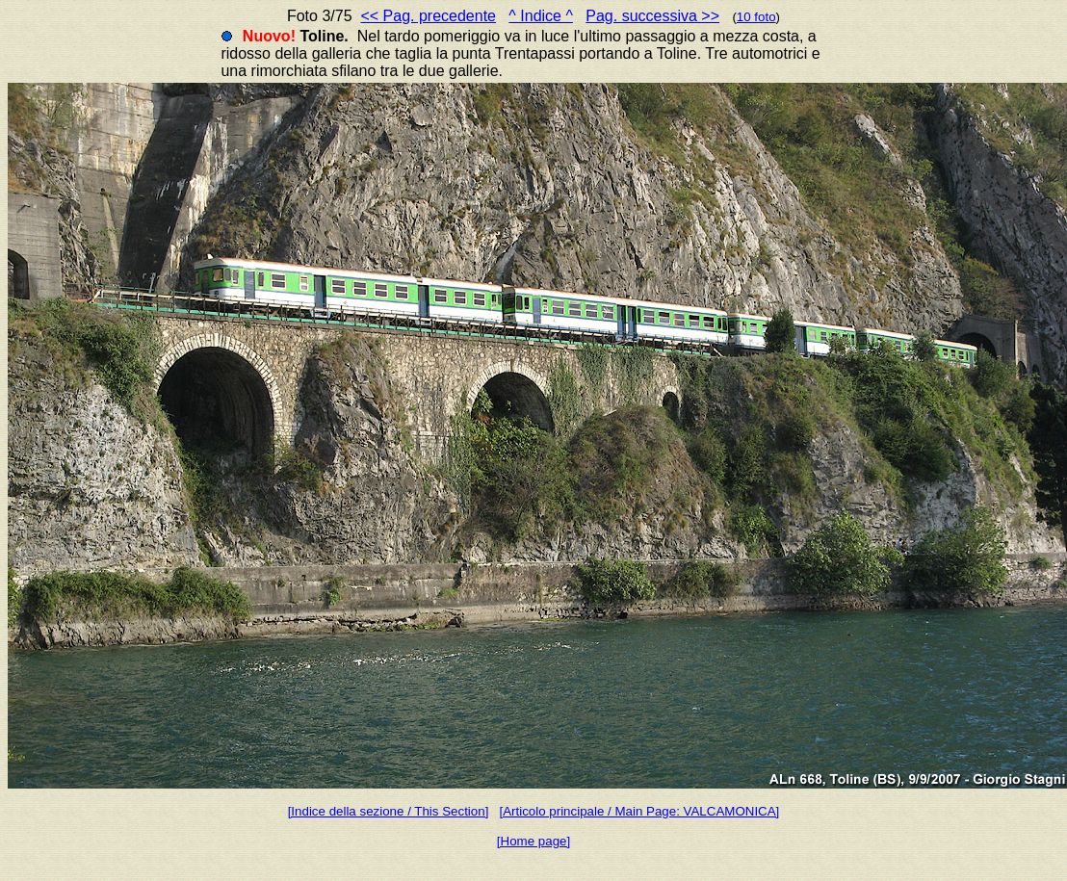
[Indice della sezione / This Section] (388, 811)
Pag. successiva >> (652, 16)
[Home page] (533, 841)
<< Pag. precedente (428, 16)
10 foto (756, 17)
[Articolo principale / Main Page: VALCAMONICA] (639, 811)
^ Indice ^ (540, 16)
